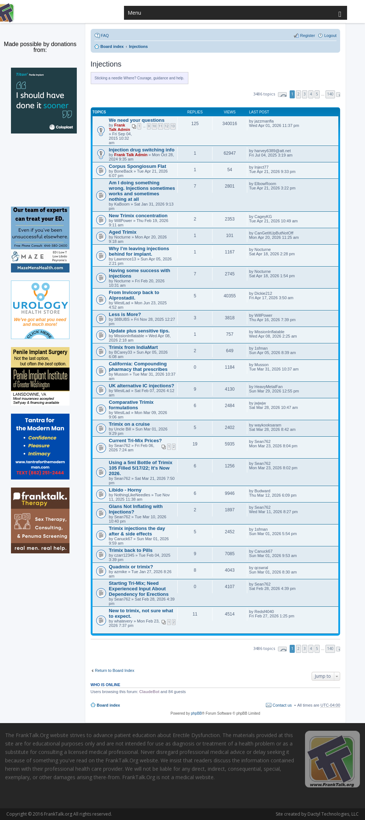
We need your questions (137, 120)
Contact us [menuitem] (282, 705)
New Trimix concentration (138, 215)
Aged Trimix (122, 232)
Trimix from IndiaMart (133, 347)
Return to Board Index (115, 670)
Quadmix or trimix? (131, 566)
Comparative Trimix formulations (131, 404)
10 (154, 126)
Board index (108, 705)
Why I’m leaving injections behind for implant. (139, 251)
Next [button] (338, 94)
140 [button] (330, 94)
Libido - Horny (125, 490)
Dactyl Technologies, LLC (301, 814)
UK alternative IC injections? (141, 385)
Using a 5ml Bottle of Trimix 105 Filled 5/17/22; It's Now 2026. (141, 468)
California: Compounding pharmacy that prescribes (138, 366)
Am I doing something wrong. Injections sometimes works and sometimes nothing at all (142, 191)
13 (173, 126)
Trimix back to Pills (131, 550)
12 (167, 126)
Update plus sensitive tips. (139, 331)
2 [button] (298, 94)
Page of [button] (282, 94)
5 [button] (317, 94)
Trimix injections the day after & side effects (137, 531)
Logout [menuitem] (330, 35)
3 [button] (305, 94)
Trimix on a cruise (129, 424)
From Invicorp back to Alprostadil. (134, 295)
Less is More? (125, 314)
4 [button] (311, 94)
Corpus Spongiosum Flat (137, 166)
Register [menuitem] (307, 35)
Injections (106, 64)
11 (160, 126)
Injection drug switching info (142, 150)
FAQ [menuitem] (105, 35)
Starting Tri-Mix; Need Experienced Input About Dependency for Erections (139, 588)
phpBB (196, 713)
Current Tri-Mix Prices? (135, 440)
